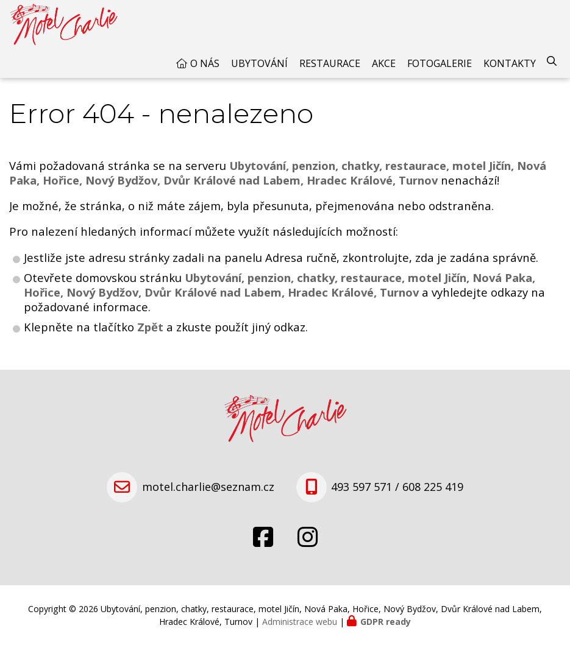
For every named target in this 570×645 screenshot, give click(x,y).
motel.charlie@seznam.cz (208, 486)
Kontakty (509, 63)
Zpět (150, 326)
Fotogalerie (439, 63)
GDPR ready (385, 621)
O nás (204, 63)
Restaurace (329, 63)
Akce (384, 63)
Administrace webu (299, 621)
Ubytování (259, 63)
